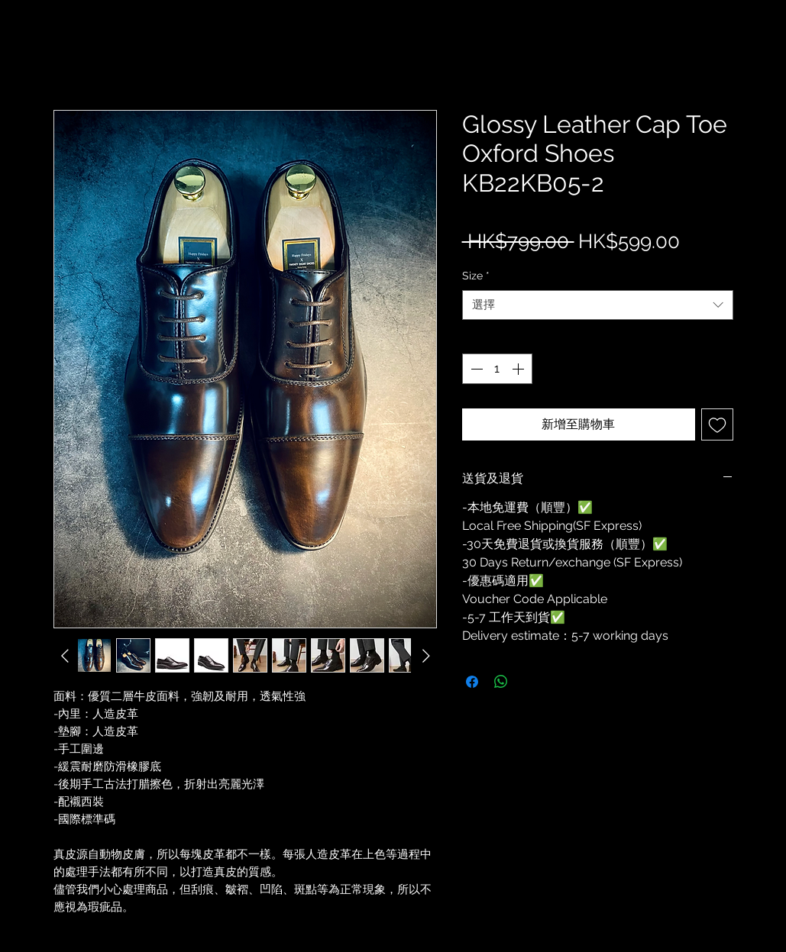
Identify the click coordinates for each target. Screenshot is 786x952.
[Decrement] (475, 368)
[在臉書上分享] (472, 682)
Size (476, 275)
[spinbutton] (497, 368)
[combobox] (597, 305)
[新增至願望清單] (717, 424)
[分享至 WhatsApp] (501, 682)
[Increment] (519, 368)
